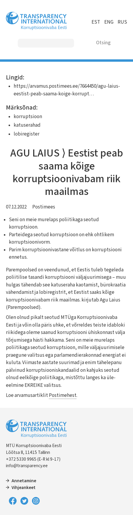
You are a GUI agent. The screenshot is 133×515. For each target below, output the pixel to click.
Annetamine (24, 481)
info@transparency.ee (27, 466)
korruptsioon (28, 116)
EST (96, 22)
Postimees (43, 207)
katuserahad (27, 125)
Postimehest (62, 395)
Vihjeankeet (24, 487)
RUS (122, 22)
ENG (108, 22)
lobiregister (26, 134)
